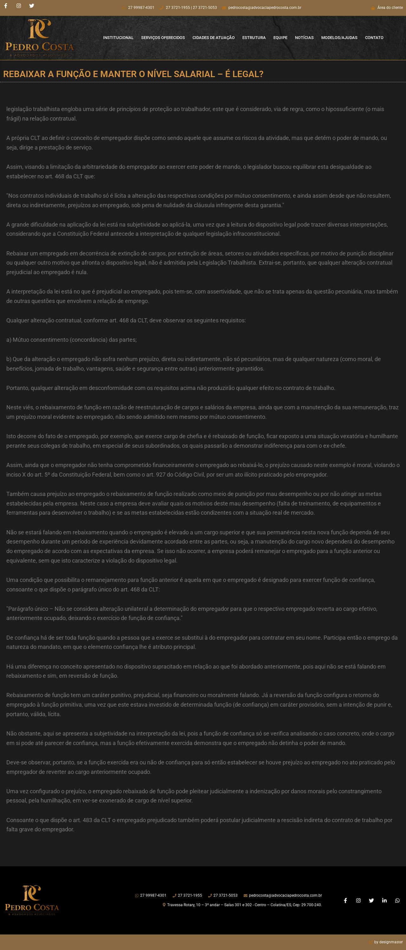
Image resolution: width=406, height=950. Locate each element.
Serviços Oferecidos (163, 37)
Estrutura (254, 37)
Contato (374, 37)
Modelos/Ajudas (339, 37)
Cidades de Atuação (214, 37)
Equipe (280, 37)
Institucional (118, 37)
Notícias (304, 37)
